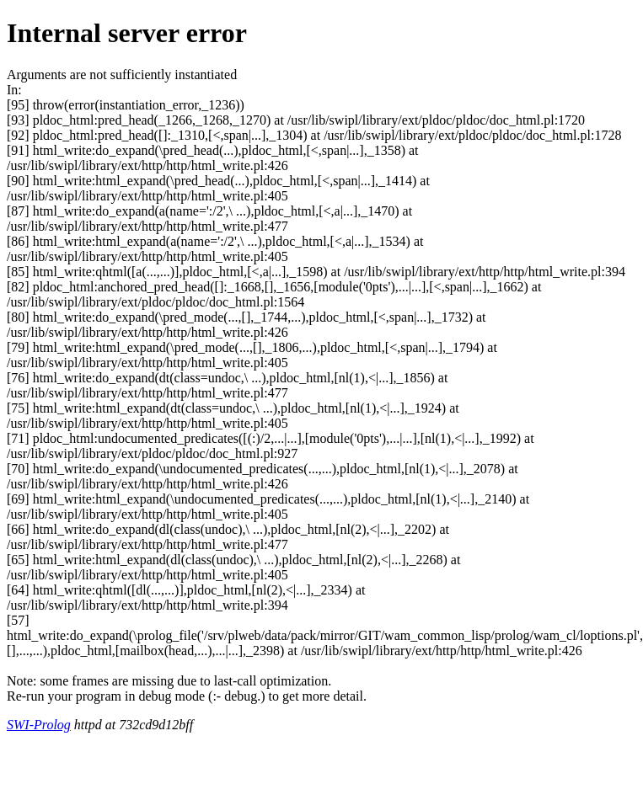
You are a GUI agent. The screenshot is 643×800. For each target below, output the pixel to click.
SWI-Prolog (39, 724)
